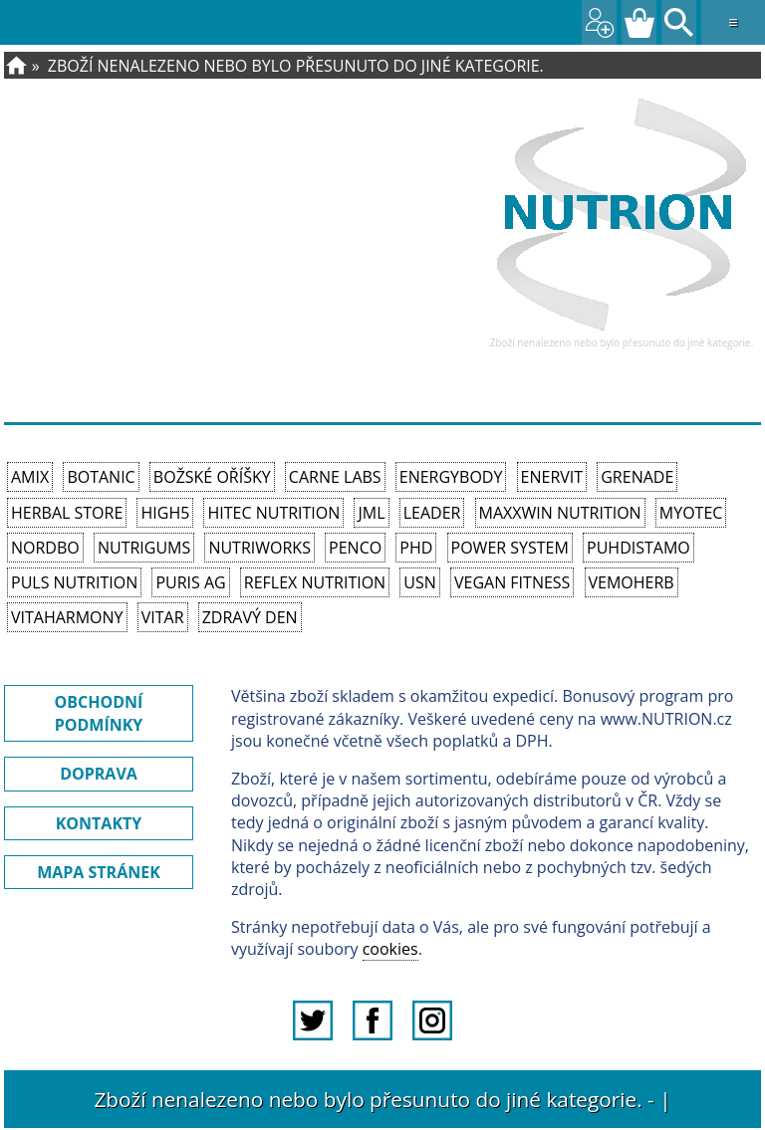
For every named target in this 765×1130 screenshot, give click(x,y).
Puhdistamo (638, 548)
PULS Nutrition (74, 582)
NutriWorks (259, 548)
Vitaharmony (67, 617)
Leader (432, 513)
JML (371, 513)
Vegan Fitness (512, 582)
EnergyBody (451, 477)
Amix (30, 477)
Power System (510, 548)
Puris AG (190, 582)
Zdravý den (250, 617)
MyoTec (691, 513)
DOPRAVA (98, 774)
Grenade (637, 477)
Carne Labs (335, 477)
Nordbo (45, 548)
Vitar (162, 617)
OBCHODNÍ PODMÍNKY (99, 713)
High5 (164, 513)
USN (419, 582)
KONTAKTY (99, 823)
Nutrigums (144, 548)
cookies (390, 949)
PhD (415, 548)
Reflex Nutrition (314, 582)
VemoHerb (631, 582)
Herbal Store (67, 513)
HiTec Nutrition (273, 513)
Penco (355, 548)
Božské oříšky (212, 477)
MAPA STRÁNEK (98, 872)
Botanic (100, 477)
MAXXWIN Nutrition (560, 513)
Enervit (552, 477)
